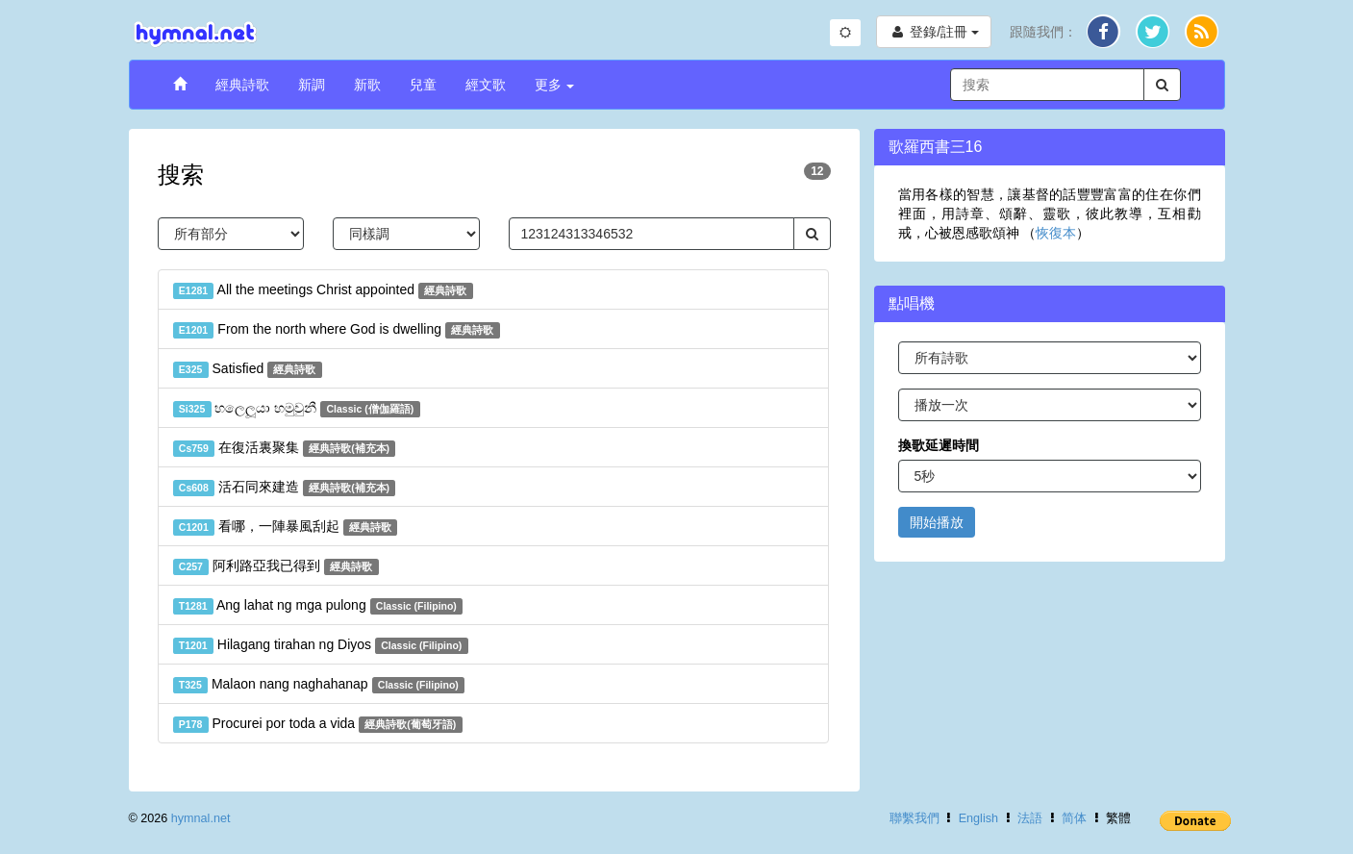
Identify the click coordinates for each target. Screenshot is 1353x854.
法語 (1029, 818)
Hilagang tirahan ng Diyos (320, 645)
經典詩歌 (242, 84)
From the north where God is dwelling (336, 330)
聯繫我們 (914, 818)
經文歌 (485, 84)
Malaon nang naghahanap (319, 684)
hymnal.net (201, 818)
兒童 (423, 84)
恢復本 (1056, 232)
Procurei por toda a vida (318, 724)
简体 (1074, 818)
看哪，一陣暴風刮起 (285, 527)
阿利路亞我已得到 (276, 566)
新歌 (367, 84)
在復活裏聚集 (284, 448)
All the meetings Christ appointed (323, 290)
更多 (555, 84)
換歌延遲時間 (938, 445)
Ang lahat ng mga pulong (318, 606)
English (978, 818)
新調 (311, 84)
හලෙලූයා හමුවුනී (296, 408)
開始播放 (937, 522)
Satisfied (247, 369)
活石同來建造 (284, 487)
